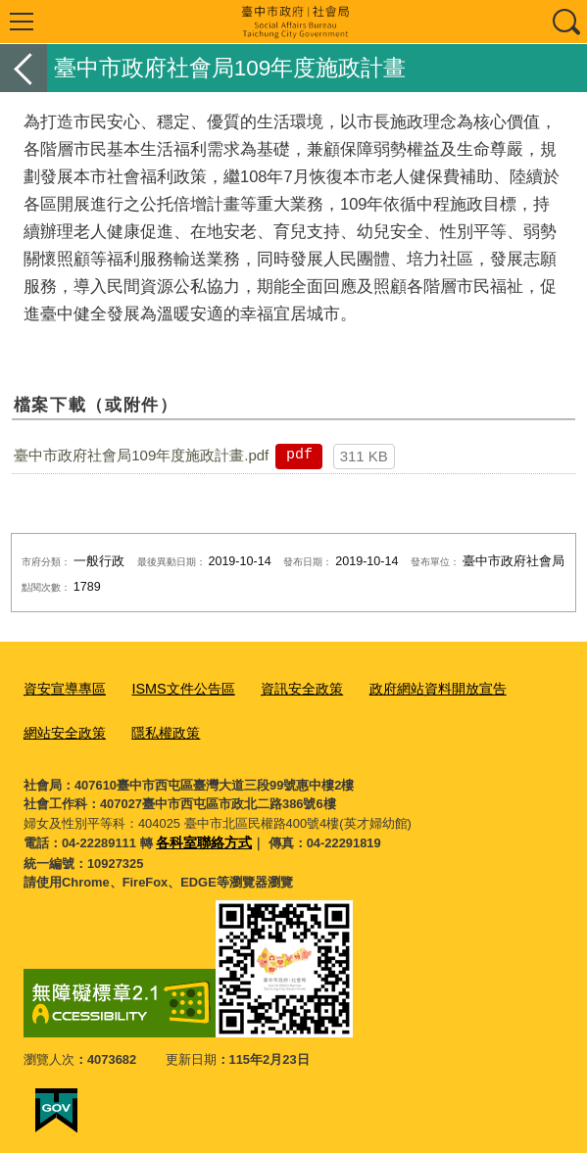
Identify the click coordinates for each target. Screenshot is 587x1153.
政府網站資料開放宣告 (412, 686)
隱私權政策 (157, 726)
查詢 (565, 21)
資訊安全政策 (284, 686)
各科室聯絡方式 (200, 835)
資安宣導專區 (62, 686)
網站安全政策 (62, 726)
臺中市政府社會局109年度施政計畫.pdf (141, 455)
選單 (21, 21)
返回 (23, 68)
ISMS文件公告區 (172, 686)
